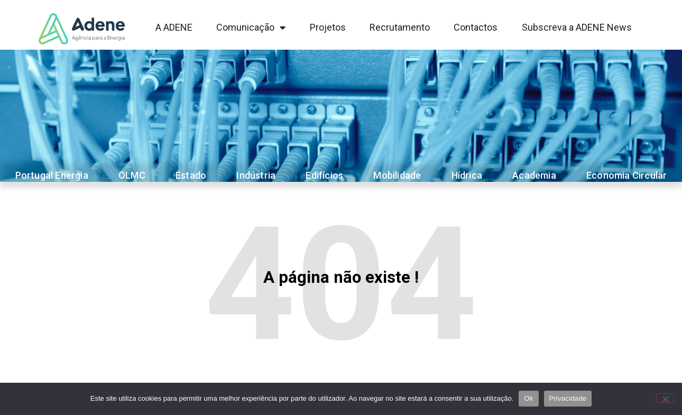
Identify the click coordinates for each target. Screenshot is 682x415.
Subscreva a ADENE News (577, 27)
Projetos (328, 27)
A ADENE (173, 27)
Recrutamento (400, 27)
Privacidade (568, 398)
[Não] (665, 398)
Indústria (255, 175)
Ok (528, 398)
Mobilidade (397, 175)
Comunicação (250, 27)
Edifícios (324, 175)
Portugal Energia (51, 175)
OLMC (131, 175)
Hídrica (466, 175)
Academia (534, 175)
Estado (191, 175)
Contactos (475, 27)
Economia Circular (626, 175)
